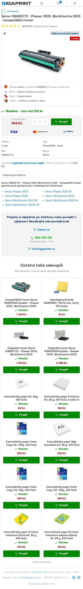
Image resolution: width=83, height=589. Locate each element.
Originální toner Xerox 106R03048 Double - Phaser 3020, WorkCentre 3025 (61, 351)
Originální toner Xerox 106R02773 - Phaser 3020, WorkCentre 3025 (21, 351)
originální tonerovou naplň (28, 163)
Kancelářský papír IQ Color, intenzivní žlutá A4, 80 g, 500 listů (21, 535)
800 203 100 (41, 237)
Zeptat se (41, 229)
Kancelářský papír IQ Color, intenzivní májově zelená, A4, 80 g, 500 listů (61, 535)
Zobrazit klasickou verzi (41, 584)
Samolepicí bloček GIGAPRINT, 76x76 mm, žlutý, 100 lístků (62, 303)
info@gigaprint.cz (41, 249)
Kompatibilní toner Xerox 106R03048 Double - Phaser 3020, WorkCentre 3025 (21, 303)
